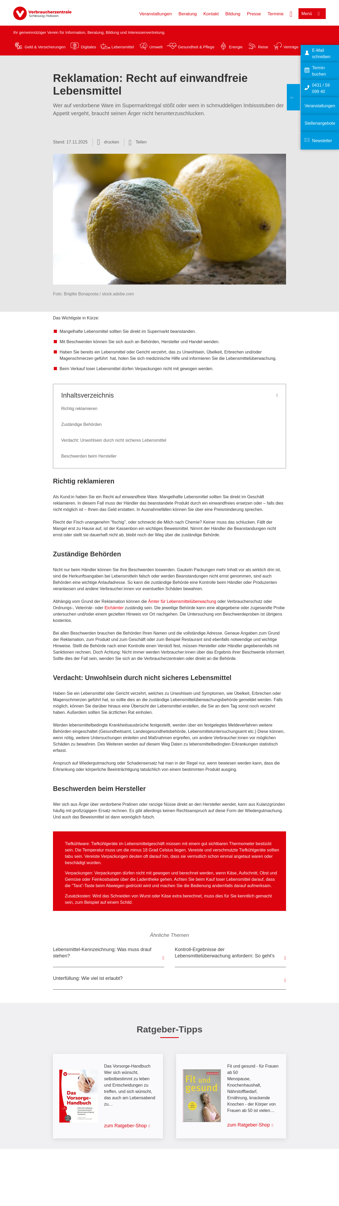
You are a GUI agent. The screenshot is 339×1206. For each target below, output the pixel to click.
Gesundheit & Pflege (196, 47)
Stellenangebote (320, 123)
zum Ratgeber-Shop (125, 1125)
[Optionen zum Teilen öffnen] (137, 142)
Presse (254, 13)
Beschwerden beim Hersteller (89, 456)
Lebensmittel (122, 47)
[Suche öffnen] (291, 13)
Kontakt (211, 13)
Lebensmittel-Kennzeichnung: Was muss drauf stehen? (102, 952)
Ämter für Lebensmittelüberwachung (182, 601)
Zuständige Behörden (81, 424)
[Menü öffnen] (312, 13)
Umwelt (156, 47)
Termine (275, 13)
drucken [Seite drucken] (111, 142)
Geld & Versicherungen (45, 47)
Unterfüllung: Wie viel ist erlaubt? (88, 978)
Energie (236, 47)
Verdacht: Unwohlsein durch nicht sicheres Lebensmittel (113, 440)
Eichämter (114, 608)
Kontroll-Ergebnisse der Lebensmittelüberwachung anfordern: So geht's (225, 952)
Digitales (88, 47)
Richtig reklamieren (79, 408)
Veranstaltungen (155, 13)
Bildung (232, 13)
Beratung (188, 13)
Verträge (291, 47)
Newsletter (322, 140)
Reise (263, 47)
